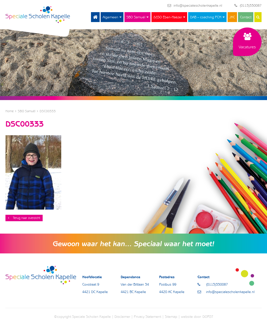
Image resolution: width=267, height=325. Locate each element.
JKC (232, 17)
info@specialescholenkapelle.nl (195, 5)
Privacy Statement (147, 317)
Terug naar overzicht (24, 218)
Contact (245, 17)
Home (95, 17)
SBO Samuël (135, 17)
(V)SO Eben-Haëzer (167, 17)
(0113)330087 (248, 5)
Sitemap (171, 317)
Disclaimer (122, 317)
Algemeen (110, 17)
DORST (208, 317)
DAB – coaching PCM (205, 17)
